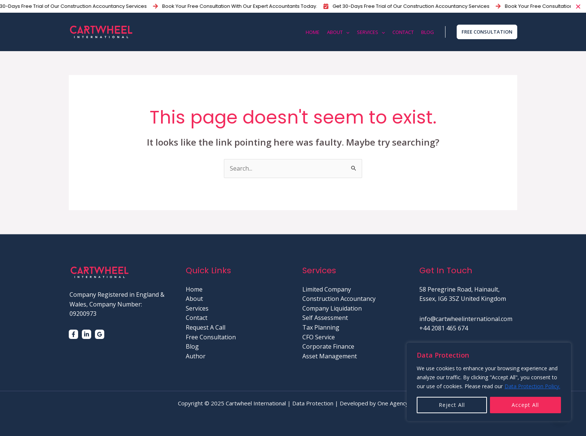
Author (196, 356)
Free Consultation (211, 337)
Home (194, 289)
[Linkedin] (86, 334)
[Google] (99, 334)
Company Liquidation (332, 308)
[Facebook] (73, 334)
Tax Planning (320, 327)
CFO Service (318, 337)
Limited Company (326, 289)
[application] (346, 32)
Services (197, 308)
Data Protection (312, 403)
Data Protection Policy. (532, 386)
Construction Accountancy (339, 299)
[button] (485, 32)
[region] (489, 382)
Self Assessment (325, 318)
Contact (196, 318)
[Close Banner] (578, 6)
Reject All (452, 404)
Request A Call (205, 327)
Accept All (525, 404)
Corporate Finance (328, 346)
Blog (192, 346)
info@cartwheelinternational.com (465, 319)
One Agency (392, 403)
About (194, 299)
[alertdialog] (293, 6)
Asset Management (329, 356)
